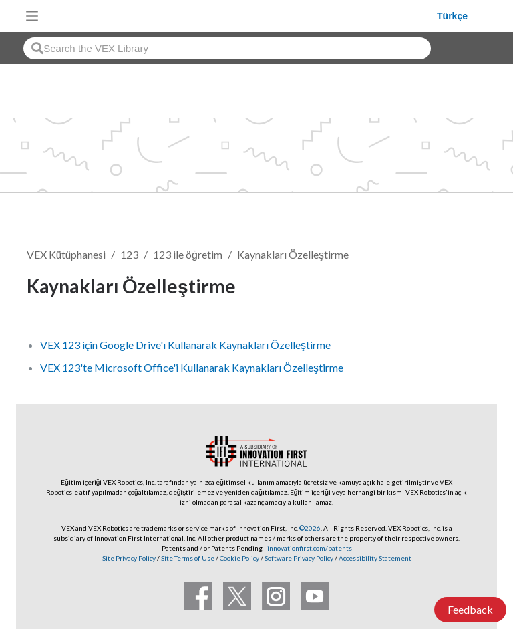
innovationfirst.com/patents (309, 548)
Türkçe (452, 16)
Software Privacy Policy (299, 558)
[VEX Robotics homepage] (241, 15)
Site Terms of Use (187, 558)
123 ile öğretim (187, 254)
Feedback (470, 609)
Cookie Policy (239, 558)
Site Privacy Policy (129, 558)
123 (129, 254)
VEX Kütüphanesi (66, 254)
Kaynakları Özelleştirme (293, 254)
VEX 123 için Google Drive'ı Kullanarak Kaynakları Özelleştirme (185, 344)
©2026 (310, 528)
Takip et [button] (450, 288)
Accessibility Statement (375, 558)
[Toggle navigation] (32, 16)
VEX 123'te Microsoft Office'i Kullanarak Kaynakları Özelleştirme (191, 367)
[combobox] (227, 48)
